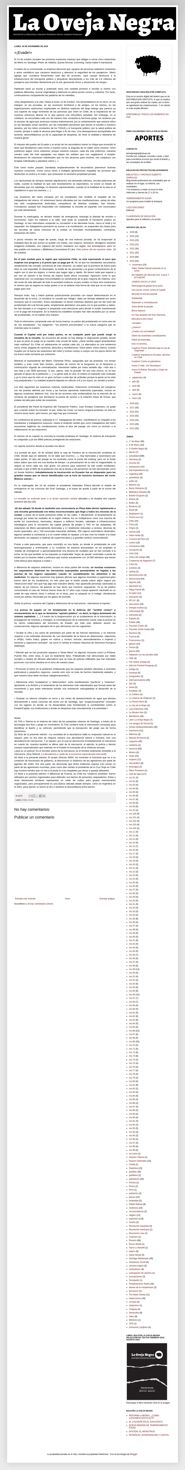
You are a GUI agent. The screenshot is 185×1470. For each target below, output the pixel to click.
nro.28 (132, 893)
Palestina (133, 1168)
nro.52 (132, 980)
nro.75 (132, 1063)
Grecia (132, 647)
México (132, 752)
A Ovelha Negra (136, 448)
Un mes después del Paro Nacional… (149, 315)
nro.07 (132, 799)
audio (131, 481)
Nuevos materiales (138, 1161)
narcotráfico (134, 763)
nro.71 (132, 1049)
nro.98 (132, 1146)
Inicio (67, 898)
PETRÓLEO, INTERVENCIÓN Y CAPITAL (149, 1435)
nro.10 (132, 810)
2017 (132, 407)
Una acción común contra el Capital (148, 290)
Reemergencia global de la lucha (147, 286)
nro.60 (132, 1009)
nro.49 (132, 969)
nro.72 (132, 1052)
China (131, 524)
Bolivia (132, 499)
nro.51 (132, 976)
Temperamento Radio (139, 1284)
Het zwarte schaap (138, 662)
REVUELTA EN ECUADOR (144, 294)
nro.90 (132, 1117)
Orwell (132, 1164)
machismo (134, 730)
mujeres (133, 759)
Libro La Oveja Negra (139, 720)
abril (134, 390)
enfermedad (134, 611)
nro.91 (132, 1121)
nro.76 (132, 1067)
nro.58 (132, 1002)
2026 (132, 232)
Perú (131, 1190)
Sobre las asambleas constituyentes (149, 335)
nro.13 (132, 839)
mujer (131, 756)
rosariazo (133, 1237)
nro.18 (132, 857)
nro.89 (132, 1114)
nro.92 (132, 1125)
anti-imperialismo (137, 470)
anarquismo (134, 466)
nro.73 (132, 1056)
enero (135, 398)
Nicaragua (134, 766)
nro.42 (132, 944)
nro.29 (132, 897)
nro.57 (132, 998)
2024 (132, 240)
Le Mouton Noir (136, 712)
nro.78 (132, 1074)
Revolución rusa (136, 1233)
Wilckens (133, 1320)
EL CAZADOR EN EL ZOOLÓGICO (146, 1422)
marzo (135, 394)
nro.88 (132, 1110)
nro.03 (132, 785)
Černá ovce (134, 517)
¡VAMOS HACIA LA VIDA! (144, 282)
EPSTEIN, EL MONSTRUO (142, 1431)
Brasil (131, 510)
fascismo (133, 633)
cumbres (133, 568)
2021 (132, 252)
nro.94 (132, 1132)
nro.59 (132, 1005)
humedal (133, 673)
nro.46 (132, 958)
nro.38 (132, 929)
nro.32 (132, 907)
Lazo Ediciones (136, 709)
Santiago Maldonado (139, 1258)
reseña (132, 1222)
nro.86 (132, 1103)
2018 (132, 403)
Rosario (132, 1240)
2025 (132, 236)
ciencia (132, 532)
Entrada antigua (107, 898)
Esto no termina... (140, 344)
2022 (132, 248)
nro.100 (132, 813)
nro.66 (30, 800)
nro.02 (132, 781)
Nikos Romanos (136, 770)
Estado (132, 622)
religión (132, 1215)
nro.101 (132, 817)
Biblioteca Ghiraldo (138, 492)
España (132, 618)
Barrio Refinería (136, 488)
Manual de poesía (137, 738)
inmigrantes (134, 676)
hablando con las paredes (141, 654)
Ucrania (132, 1302)
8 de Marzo (134, 445)
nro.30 (132, 900)
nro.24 (132, 879)
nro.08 (132, 803)
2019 (132, 261)
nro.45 (132, 955)
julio (134, 381)
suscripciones (135, 1276)
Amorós (132, 463)
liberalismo (134, 716)
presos (132, 1197)
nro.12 (132, 835)
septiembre (137, 377)
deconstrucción (136, 575)
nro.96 (132, 1139)
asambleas (134, 477)
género (132, 644)
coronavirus (134, 546)
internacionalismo (137, 680)
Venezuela (134, 1312)
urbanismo (134, 1305)
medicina (133, 745)
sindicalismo (135, 1269)
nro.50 (132, 973)
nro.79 (132, 1078)
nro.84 (132, 1096)
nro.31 (132, 904)
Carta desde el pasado (142, 306)
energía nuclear (136, 607)
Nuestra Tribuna (136, 1157)
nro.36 (132, 922)
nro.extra (133, 1153)
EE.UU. (132, 600)
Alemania (133, 459)
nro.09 (132, 806)
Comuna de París (137, 539)
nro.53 (132, 984)
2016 (132, 412)
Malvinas (133, 734)
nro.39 (132, 933)
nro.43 (132, 947)
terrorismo (134, 1291)
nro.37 (132, 926)
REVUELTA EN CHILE (142, 319)
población (133, 1193)
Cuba (131, 564)
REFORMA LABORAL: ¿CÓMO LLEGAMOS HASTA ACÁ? (144, 1416)
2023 (132, 244)
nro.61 (132, 1012)
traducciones (135, 1298)
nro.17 (132, 853)
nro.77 (132, 1070)
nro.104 (132, 828)
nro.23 (132, 875)
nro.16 (132, 850)
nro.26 (132, 886)
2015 (132, 416)
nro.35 (132, 918)
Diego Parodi (135, 589)
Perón (132, 1186)
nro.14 (132, 842)
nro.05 (132, 792)
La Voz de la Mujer (138, 705)
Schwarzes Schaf (137, 1262)
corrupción (134, 550)
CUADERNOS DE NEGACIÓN (140, 216)
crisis (131, 553)
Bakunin (133, 485)
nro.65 (132, 1027)
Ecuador (133, 593)
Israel (131, 687)
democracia (134, 579)
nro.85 (132, 1099)
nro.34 (132, 915)
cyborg (132, 571)
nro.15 (132, 846)
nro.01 (132, 777)
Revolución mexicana (139, 1229)
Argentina (133, 474)
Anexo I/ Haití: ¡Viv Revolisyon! (146, 365)
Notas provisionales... (142, 340)
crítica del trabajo (137, 557)
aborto (132, 452)
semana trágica (136, 1265)
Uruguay (133, 1309)
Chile (24, 800)
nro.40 (132, 937)
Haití (131, 658)
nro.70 (132, 1045)
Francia (132, 636)
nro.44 (132, 951)
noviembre (137, 265)
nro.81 (132, 1085)
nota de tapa (135, 774)
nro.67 (132, 1034)
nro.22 (132, 871)
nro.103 (132, 824)
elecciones (134, 604)
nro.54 (132, 987)
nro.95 (132, 1135)
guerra (132, 651)
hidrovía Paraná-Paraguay (141, 665)
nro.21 (132, 868)
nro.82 (132, 1088)
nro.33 (132, 911)
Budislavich (134, 513)
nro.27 (132, 889)
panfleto (133, 1172)
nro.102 (132, 821)
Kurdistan (133, 691)
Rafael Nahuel (135, 1204)
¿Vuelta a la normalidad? (143, 331)
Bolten (132, 503)
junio (134, 386)
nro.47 (132, 962)
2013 (132, 424)
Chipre (132, 528)
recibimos (133, 1208)
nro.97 (132, 1143)
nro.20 (132, 864)
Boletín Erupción (137, 495)
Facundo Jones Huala (139, 629)
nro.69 (132, 1041)
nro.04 (132, 788)
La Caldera (134, 694)
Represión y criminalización (145, 302)
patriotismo (134, 1179)
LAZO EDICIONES (135, 207)
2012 (132, 428)
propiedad (133, 1200)
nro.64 (132, 1023)
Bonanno (133, 506)
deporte (132, 582)
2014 (132, 420)
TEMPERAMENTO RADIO (139, 198)
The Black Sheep (137, 1294)
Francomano (135, 640)
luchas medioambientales (141, 727)
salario (132, 1251)
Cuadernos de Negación (140, 560)
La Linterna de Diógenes (140, 698)
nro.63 (132, 1020)
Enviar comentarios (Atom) (40, 904)
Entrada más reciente (25, 898)
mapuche (133, 741)
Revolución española (139, 1226)
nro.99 (132, 1150)
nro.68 (132, 1038)
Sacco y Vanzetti (137, 1247)
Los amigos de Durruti (139, 723)
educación (134, 597)
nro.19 (132, 860)
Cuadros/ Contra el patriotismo (146, 361)
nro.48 (132, 965)
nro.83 (132, 1092)
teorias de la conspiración (141, 1287)
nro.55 (132, 991)
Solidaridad (137, 298)
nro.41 (132, 940)
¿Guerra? (136, 327)
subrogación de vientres (140, 1273)
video (131, 1316)
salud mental (135, 1255)
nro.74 (132, 1059)
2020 (132, 257)
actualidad (134, 456)
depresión (133, 586)
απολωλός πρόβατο (138, 1327)
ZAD (131, 1323)
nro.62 (132, 1016)
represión (133, 1218)
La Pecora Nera (136, 701)
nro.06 (132, 795)
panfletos (133, 1175)
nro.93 (132, 1128)
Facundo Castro (136, 626)
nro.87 (132, 1106)
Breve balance (138, 310)
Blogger (133, 1454)
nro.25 (132, 882)
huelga (132, 669)
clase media (134, 535)
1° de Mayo (134, 441)
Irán (131, 683)
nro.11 (132, 832)
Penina (132, 1182)
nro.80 (132, 1081)
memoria (133, 748)
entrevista (133, 615)
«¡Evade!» (136, 323)
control (132, 542)
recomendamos (136, 1211)
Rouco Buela (135, 1244)
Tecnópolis (134, 1280)
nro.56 (132, 994)
